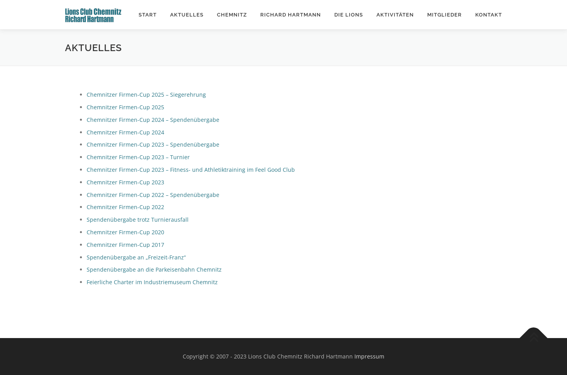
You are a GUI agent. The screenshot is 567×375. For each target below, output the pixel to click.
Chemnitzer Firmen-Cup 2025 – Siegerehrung (146, 94)
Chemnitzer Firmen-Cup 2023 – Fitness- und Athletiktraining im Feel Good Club (191, 169)
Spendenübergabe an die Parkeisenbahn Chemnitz (154, 269)
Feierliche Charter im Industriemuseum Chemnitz (152, 282)
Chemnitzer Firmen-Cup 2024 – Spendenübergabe (153, 119)
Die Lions (348, 15)
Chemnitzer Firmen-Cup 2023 (125, 182)
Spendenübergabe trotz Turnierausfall (138, 219)
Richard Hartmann (290, 15)
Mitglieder (444, 15)
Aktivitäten (395, 15)
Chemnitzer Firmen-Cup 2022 (125, 207)
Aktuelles (187, 15)
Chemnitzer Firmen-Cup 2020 (125, 232)
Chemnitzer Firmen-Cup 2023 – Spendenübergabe (153, 144)
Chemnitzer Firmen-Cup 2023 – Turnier (138, 157)
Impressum (369, 356)
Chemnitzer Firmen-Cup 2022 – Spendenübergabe (153, 195)
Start (148, 15)
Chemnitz (232, 15)
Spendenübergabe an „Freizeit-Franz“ (136, 257)
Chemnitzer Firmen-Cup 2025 (125, 107)
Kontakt (488, 15)
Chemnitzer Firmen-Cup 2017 (125, 244)
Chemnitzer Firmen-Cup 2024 (125, 132)
